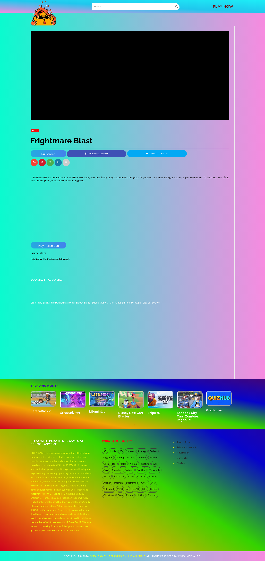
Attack (106, 476)
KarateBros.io (41, 411)
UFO (153, 482)
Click (106, 463)
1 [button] (131, 426)
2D (121, 451)
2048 (120, 488)
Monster (116, 470)
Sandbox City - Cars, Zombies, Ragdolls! (188, 416)
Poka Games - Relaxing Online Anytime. (117, 556)
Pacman (118, 482)
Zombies (141, 457)
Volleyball (108, 488)
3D (105, 451)
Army (131, 476)
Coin (120, 495)
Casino (153, 488)
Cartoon (128, 470)
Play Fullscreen (48, 245)
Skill (35, 130)
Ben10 (135, 488)
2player (130, 451)
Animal (134, 463)
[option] (45, 402)
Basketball (119, 476)
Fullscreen (48, 154)
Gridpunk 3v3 (70, 412)
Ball (114, 463)
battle (113, 451)
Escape (129, 495)
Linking (140, 495)
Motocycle (154, 470)
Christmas (108, 495)
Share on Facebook (96, 153)
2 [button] (134, 426)
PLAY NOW (223, 6)
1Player (154, 457)
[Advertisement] (56, 369)
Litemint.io (97, 411)
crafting (145, 463)
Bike (144, 488)
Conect (141, 476)
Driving (120, 457)
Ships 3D (154, 413)
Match (123, 463)
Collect (153, 451)
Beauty (152, 476)
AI (127, 488)
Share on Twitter (157, 153)
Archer (107, 482)
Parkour (152, 495)
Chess (144, 482)
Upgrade (107, 457)
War (155, 463)
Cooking (141, 470)
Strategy (142, 451)
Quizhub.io (214, 410)
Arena (130, 457)
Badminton (132, 482)
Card (106, 470)
